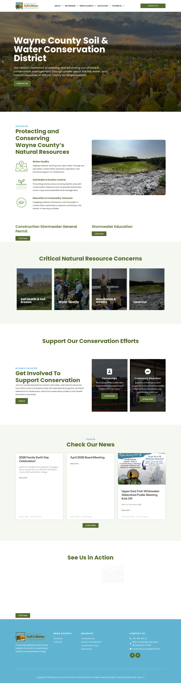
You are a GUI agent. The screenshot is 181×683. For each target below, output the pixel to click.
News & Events (88, 6)
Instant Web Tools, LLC (135, 677)
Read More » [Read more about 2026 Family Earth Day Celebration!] (23, 451)
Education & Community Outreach (28, 198)
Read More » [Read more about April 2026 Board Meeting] (74, 437)
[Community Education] (173, 371)
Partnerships (135, 378)
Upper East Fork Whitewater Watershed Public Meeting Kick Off (140, 467)
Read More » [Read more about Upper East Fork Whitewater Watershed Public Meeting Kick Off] (126, 484)
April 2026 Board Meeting (87, 430)
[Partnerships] (135, 371)
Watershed (71, 6)
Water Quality (15, 161)
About (59, 6)
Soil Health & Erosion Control (24, 179)
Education (104, 6)
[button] (2, 61)
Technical (118, 6)
